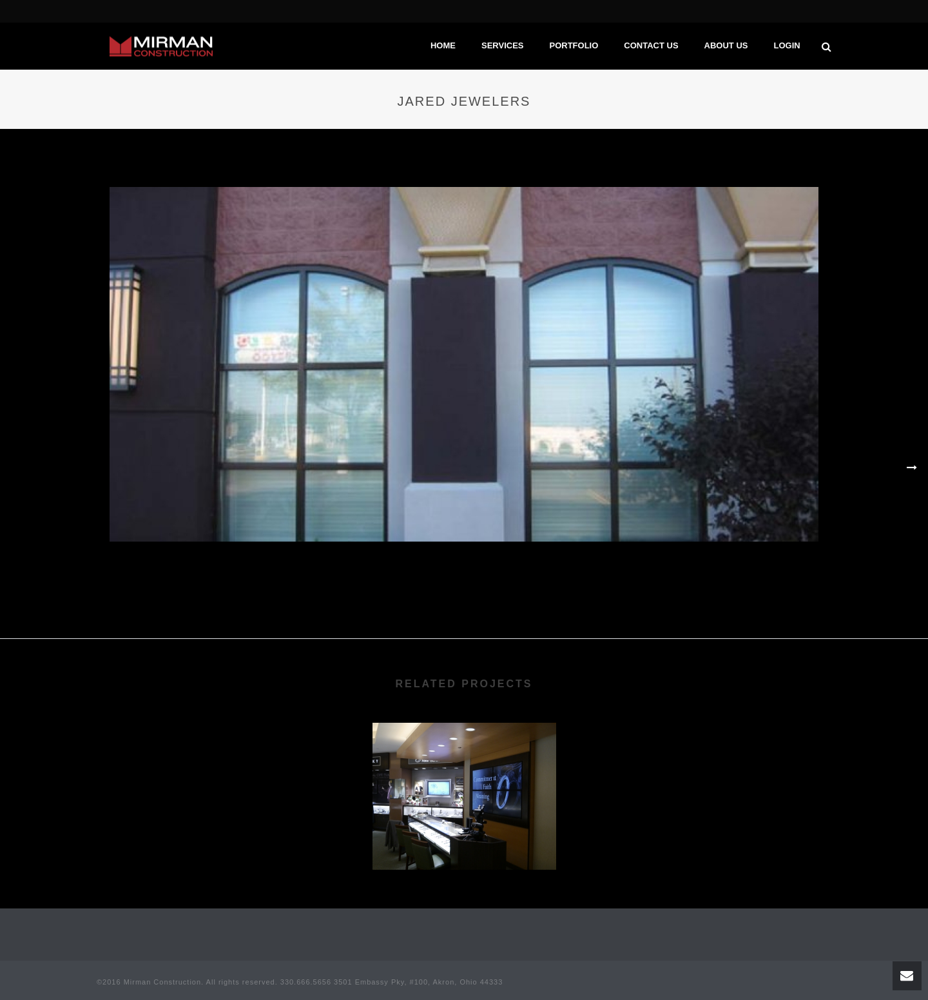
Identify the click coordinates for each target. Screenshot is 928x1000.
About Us (726, 45)
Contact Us (651, 45)
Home (443, 45)
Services (502, 45)
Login (786, 45)
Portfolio (573, 45)
